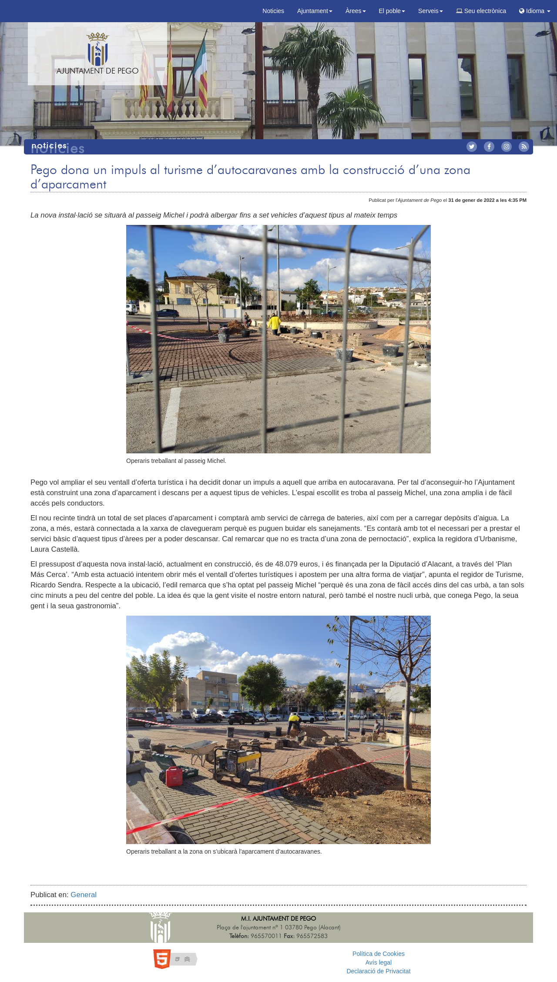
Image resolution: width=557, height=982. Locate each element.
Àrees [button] (356, 10)
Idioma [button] (534, 10)
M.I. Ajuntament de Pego (278, 919)
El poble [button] (392, 10)
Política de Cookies (378, 953)
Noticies (273, 10)
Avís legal (379, 962)
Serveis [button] (430, 10)
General (83, 895)
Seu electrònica (481, 10)
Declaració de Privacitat (378, 971)
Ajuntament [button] (314, 10)
